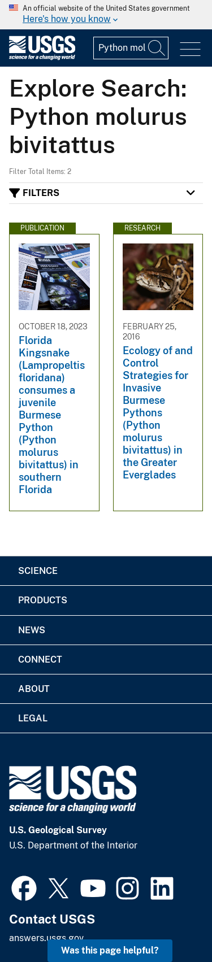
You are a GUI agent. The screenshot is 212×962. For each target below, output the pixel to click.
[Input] (130, 48)
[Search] (157, 48)
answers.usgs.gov (46, 938)
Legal (32, 718)
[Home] (42, 57)
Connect (40, 659)
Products (42, 600)
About (34, 689)
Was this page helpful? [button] (110, 950)
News (31, 630)
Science (38, 570)
